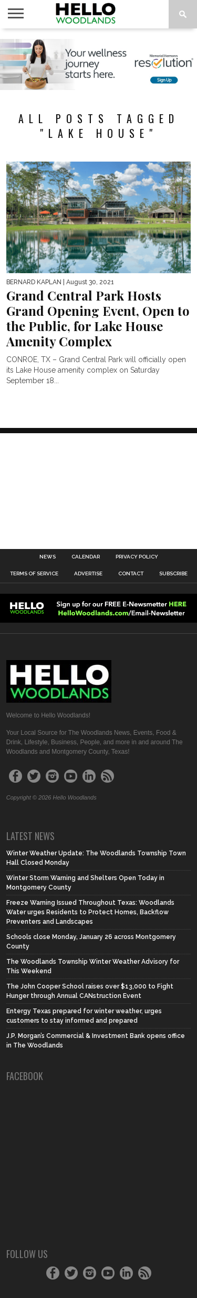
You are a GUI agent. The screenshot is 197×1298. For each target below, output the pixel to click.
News (47, 557)
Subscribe (173, 573)
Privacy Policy (137, 557)
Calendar (85, 557)
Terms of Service (34, 573)
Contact (130, 573)
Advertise (88, 573)
